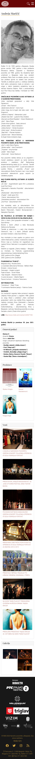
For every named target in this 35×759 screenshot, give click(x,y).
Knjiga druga (7, 416)
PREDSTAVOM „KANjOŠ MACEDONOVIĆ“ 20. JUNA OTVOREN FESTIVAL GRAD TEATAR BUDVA (17, 484)
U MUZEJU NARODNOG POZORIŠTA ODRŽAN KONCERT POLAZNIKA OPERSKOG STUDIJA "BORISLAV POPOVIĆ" (17, 453)
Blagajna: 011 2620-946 (10, 754)
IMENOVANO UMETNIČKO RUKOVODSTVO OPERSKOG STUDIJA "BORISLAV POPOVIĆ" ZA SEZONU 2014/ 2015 (17, 545)
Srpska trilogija (8, 389)
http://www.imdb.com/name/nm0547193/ (19, 315)
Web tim (17, 741)
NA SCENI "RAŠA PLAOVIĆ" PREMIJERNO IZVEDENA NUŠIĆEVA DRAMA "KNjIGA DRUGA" (16, 603)
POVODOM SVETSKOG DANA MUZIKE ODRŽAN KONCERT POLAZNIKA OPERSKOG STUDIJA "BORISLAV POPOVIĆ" (17, 514)
